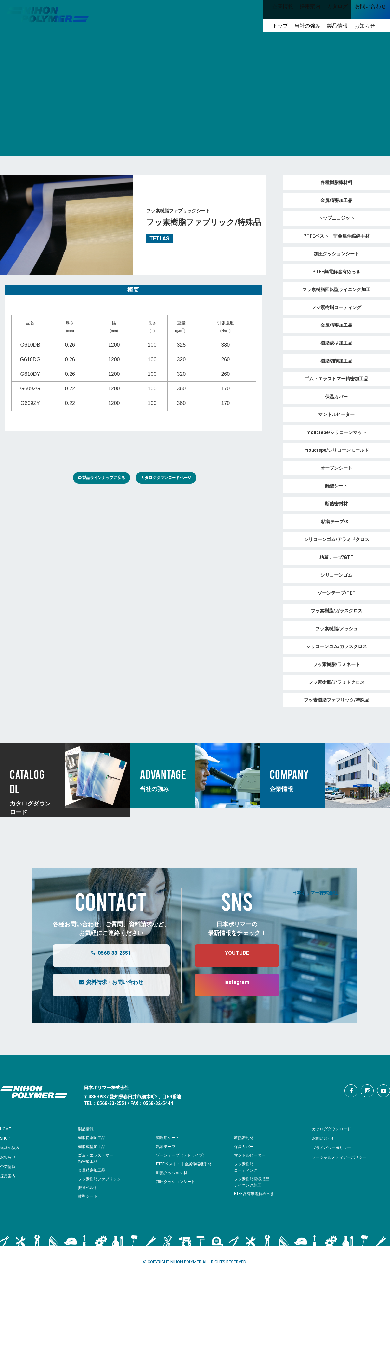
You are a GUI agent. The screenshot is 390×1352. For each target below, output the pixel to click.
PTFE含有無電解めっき (256, 1193)
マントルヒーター (251, 1155)
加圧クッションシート (177, 1181)
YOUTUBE (230, 956)
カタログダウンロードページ (166, 477)
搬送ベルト (88, 1187)
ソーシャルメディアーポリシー (344, 1157)
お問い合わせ (325, 1138)
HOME (6, 1128)
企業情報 (9, 1166)
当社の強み (11, 1147)
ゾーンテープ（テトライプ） (183, 1155)
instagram (230, 985)
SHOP (6, 1138)
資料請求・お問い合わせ (104, 984)
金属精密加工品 (93, 1170)
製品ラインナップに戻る (101, 477)
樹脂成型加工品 (93, 1146)
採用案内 (9, 1175)
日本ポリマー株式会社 (315, 892)
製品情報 (87, 1128)
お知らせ (9, 1157)
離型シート (88, 1196)
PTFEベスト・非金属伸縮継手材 (186, 1163)
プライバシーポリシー (335, 1147)
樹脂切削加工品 (93, 1137)
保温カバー (244, 1146)
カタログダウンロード (335, 1128)
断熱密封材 (244, 1137)
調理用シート (168, 1137)
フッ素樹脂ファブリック (101, 1178)
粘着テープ (166, 1146)
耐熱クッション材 (173, 1172)
